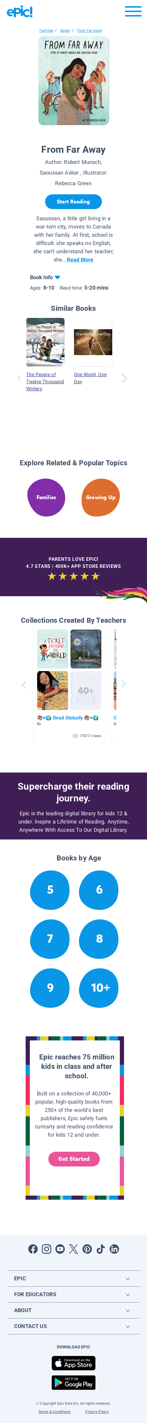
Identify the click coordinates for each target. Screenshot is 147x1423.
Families (46, 31)
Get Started (74, 1159)
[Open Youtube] (60, 1249)
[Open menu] (133, 13)
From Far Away (89, 31)
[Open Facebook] (33, 1249)
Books (65, 31)
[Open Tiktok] (100, 1249)
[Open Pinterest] (87, 1249)
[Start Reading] (73, 201)
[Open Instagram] (46, 1249)
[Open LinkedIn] (114, 1249)
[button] (69, 685)
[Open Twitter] (73, 1249)
